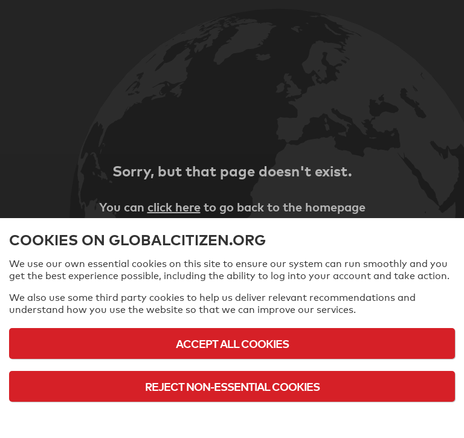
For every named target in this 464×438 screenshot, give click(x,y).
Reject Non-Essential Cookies (232, 386)
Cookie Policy (232, 419)
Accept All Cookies (232, 343)
